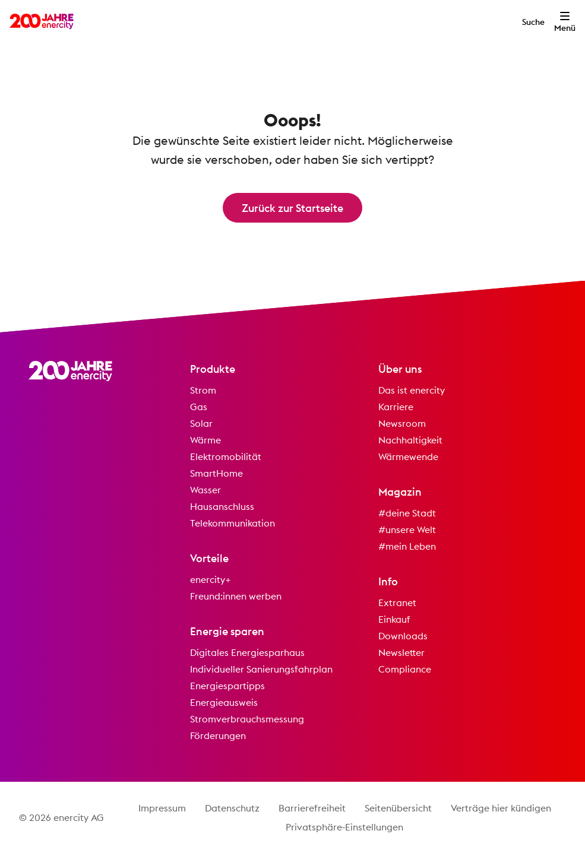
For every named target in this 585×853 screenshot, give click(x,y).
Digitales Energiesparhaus (247, 652)
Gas (198, 407)
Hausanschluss (222, 506)
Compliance (404, 669)
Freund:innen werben (236, 596)
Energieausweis (224, 702)
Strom (203, 390)
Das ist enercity (411, 390)
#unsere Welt (407, 529)
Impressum (162, 808)
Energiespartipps (227, 686)
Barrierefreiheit (312, 808)
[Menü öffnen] (564, 21)
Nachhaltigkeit (410, 440)
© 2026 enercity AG (61, 817)
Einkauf (394, 619)
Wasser (205, 490)
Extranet (397, 602)
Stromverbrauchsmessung (247, 719)
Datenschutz (232, 808)
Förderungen (218, 735)
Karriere (395, 407)
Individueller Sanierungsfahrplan (261, 669)
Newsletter (401, 652)
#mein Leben (407, 546)
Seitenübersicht (398, 808)
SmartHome (216, 473)
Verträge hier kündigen (501, 808)
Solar (201, 423)
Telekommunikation (232, 523)
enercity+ (210, 579)
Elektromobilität (225, 456)
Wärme (205, 440)
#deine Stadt (407, 513)
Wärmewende (408, 456)
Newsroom (402, 423)
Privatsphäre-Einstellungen (344, 827)
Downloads (403, 636)
